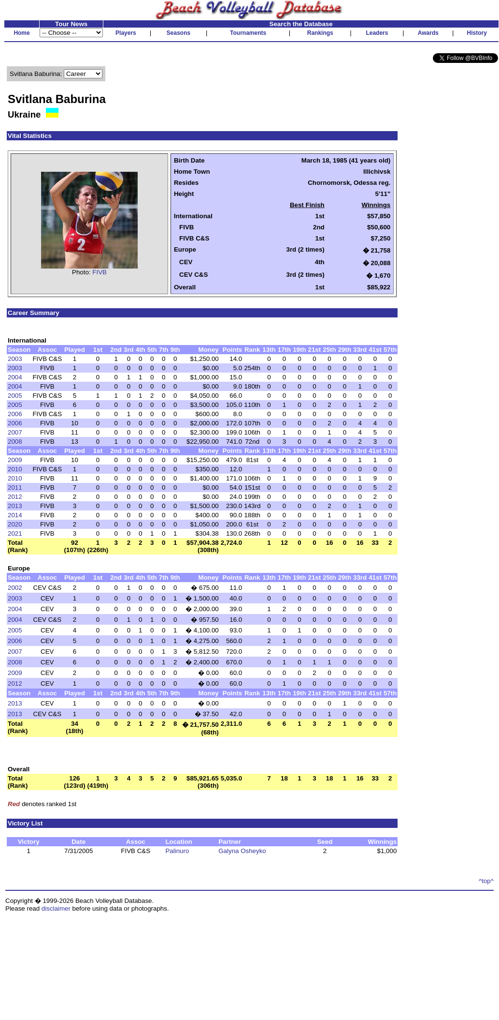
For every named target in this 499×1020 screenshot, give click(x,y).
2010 (15, 469)
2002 (15, 587)
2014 (15, 515)
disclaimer (56, 908)
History (477, 33)
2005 (15, 395)
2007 (15, 432)
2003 (15, 358)
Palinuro (177, 851)
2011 (15, 487)
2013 (15, 506)
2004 (15, 377)
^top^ (486, 881)
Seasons (178, 33)
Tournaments (248, 33)
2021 (15, 533)
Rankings (320, 33)
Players (125, 33)
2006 (15, 414)
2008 (15, 441)
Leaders (377, 33)
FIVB (99, 272)
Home (21, 33)
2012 (15, 496)
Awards (428, 33)
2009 (15, 460)
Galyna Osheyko (242, 851)
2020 (15, 524)
